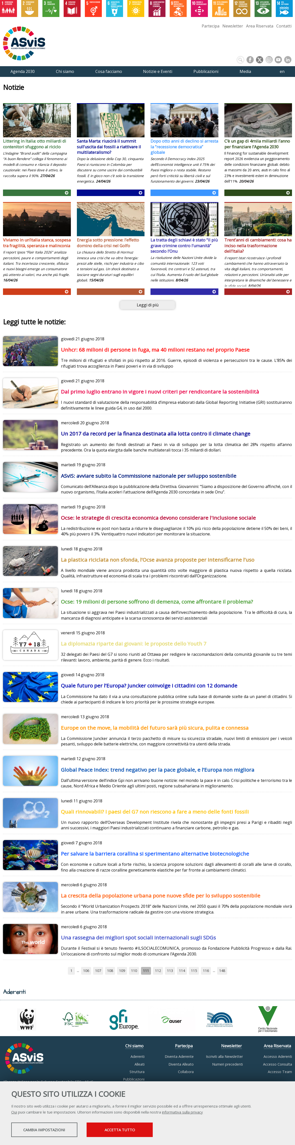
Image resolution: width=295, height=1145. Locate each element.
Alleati (140, 1064)
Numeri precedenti (227, 1064)
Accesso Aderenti (278, 1056)
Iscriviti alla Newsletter (224, 1056)
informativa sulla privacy (182, 1112)
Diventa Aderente (179, 1056)
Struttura (137, 1071)
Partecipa (210, 26)
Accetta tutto (140, 1130)
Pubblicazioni (134, 1079)
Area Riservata (259, 26)
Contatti (284, 26)
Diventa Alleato (181, 1064)
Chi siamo (134, 1046)
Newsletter (232, 26)
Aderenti (138, 1056)
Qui (14, 1112)
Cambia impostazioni (51, 1130)
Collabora (186, 1071)
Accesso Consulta (277, 1064)
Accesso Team (280, 1071)
